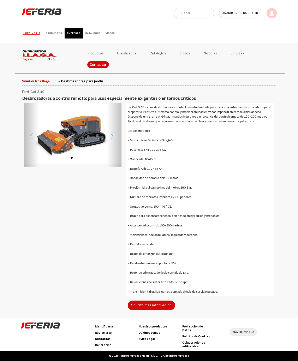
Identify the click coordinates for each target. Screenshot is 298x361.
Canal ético (103, 345)
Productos (54, 33)
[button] (31, 135)
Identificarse (104, 327)
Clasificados (126, 53)
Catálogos (93, 33)
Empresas (73, 33)
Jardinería (31, 33)
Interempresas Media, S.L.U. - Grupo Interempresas (155, 355)
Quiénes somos (149, 333)
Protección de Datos (192, 328)
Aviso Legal (147, 339)
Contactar (98, 65)
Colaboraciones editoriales (193, 344)
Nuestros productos (153, 327)
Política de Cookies (196, 336)
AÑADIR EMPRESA (243, 332)
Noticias (210, 53)
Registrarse (103, 333)
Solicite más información (151, 305)
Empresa (237, 53)
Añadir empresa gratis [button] (240, 13)
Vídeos (110, 33)
